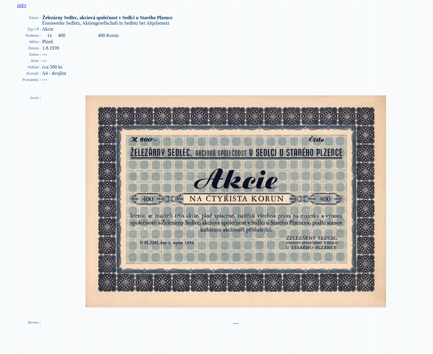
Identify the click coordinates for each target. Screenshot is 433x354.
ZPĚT (21, 5)
